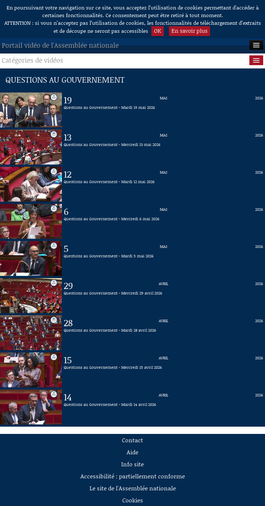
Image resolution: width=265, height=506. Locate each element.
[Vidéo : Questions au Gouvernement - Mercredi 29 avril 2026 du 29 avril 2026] (163, 295)
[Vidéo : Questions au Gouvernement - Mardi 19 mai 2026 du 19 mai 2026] (163, 109)
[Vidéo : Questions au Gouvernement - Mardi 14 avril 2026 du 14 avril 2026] (163, 407)
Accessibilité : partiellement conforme (132, 476)
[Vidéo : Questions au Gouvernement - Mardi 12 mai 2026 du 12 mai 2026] (163, 184)
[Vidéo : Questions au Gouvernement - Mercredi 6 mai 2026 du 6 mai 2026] (163, 221)
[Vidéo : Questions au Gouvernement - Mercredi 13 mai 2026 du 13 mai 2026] (163, 147)
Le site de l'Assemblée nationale (133, 488)
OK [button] (157, 31)
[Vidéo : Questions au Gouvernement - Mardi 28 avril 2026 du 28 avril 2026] (163, 332)
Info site (132, 464)
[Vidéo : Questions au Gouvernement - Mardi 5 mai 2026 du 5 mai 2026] (163, 258)
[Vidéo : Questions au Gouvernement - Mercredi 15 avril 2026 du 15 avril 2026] (163, 369)
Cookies (132, 500)
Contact (132, 440)
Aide (132, 452)
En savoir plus (189, 31)
